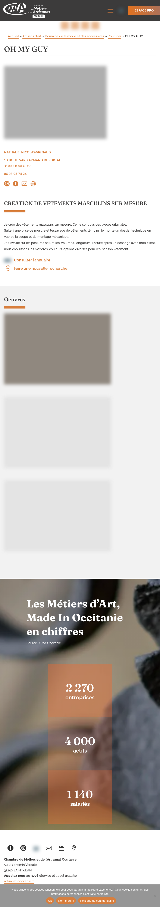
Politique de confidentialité (97, 900)
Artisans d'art (31, 36)
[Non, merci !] (155, 896)
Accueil (13, 36)
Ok (50, 900)
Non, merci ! (66, 900)
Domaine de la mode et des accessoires (74, 36)
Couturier (114, 36)
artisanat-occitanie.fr (19, 881)
